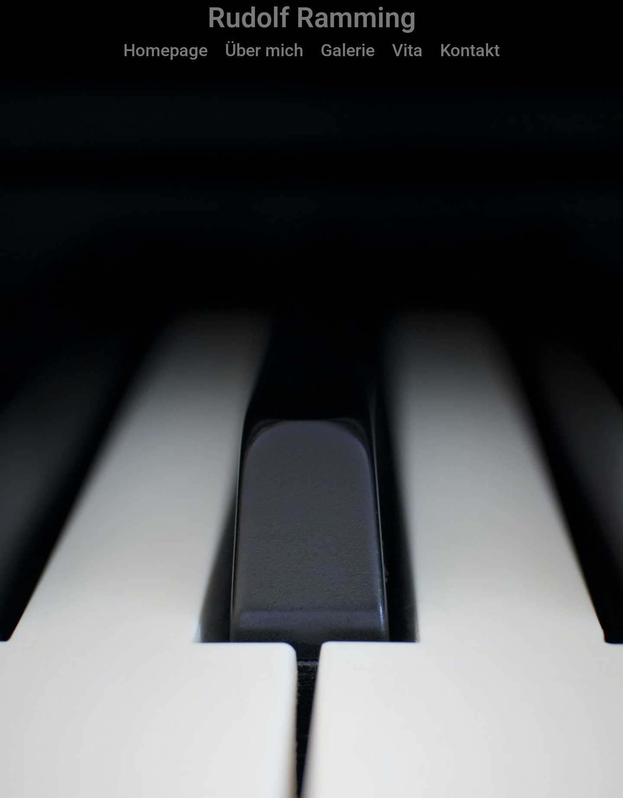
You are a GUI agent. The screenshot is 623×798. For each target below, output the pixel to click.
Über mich (264, 51)
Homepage (165, 51)
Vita (407, 51)
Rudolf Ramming (312, 18)
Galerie (348, 51)
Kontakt (470, 51)
